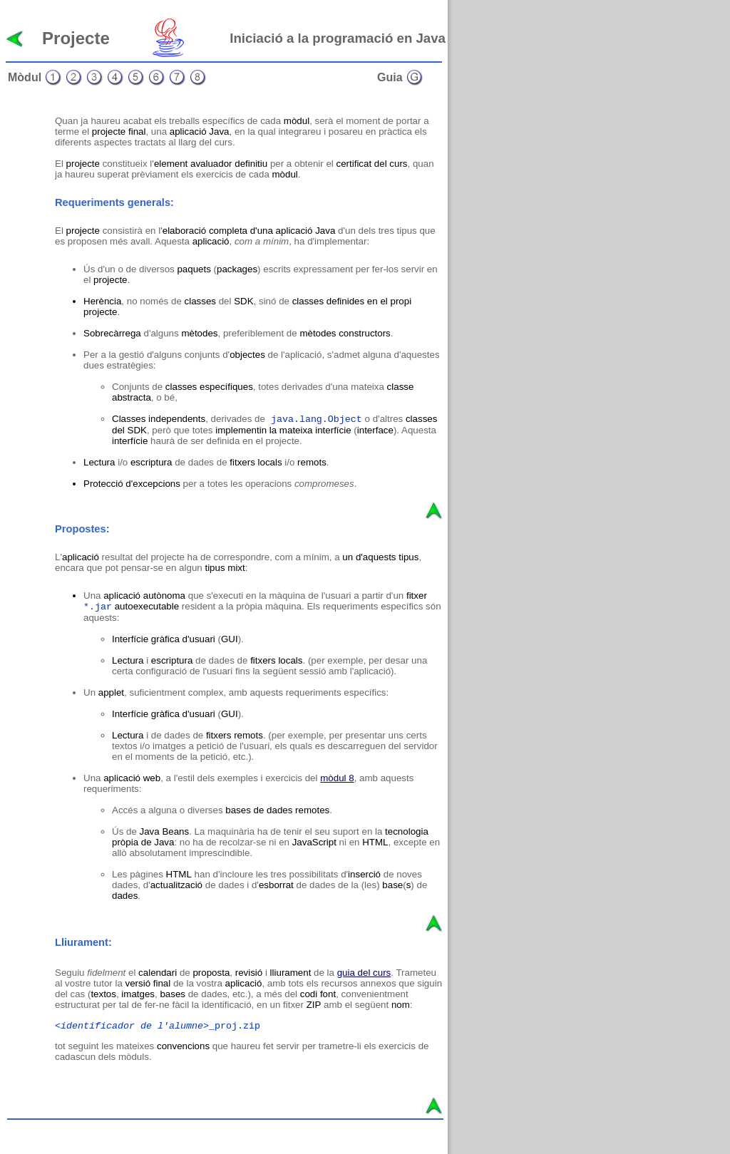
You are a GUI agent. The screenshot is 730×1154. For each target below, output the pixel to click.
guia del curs (364, 972)
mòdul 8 (337, 778)
